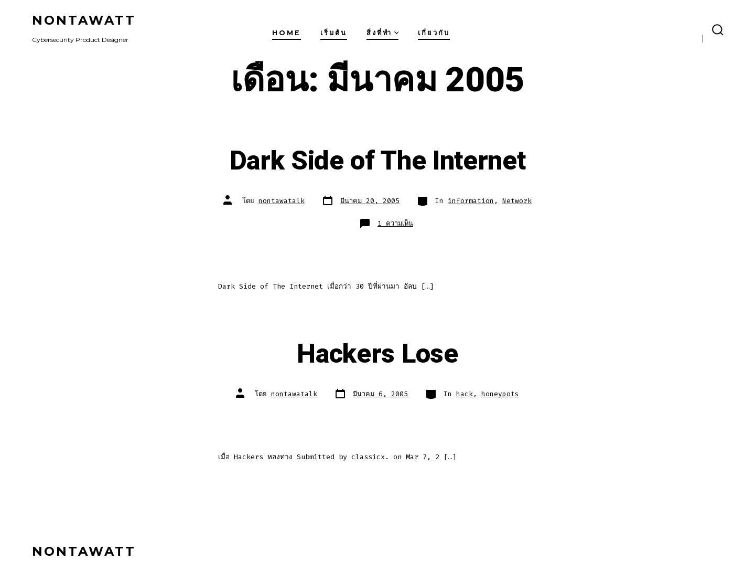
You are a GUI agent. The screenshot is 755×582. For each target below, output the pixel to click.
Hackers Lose (377, 354)
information (471, 200)
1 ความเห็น (395, 223)
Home (286, 33)
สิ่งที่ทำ (382, 33)
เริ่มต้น (333, 33)
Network (517, 200)
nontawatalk (281, 200)
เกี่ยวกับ (434, 33)
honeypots (500, 393)
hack (464, 393)
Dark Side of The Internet (378, 161)
